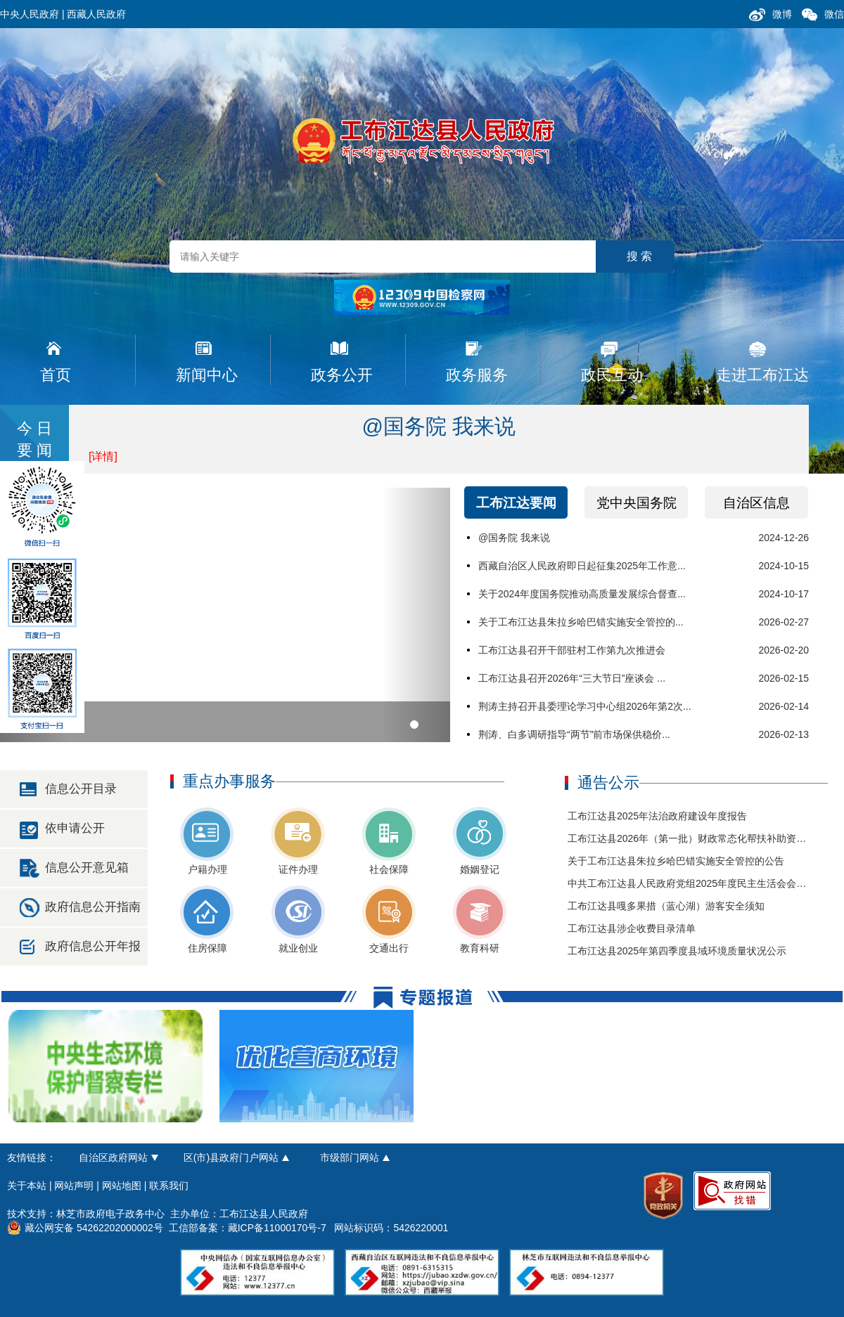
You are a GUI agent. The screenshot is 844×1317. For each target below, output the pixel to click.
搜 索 (639, 256)
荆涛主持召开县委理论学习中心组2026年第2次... (584, 706)
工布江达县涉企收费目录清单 (632, 928)
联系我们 (168, 1185)
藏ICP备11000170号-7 (277, 1227)
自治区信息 (756, 502)
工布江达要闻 (516, 502)
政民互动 (612, 375)
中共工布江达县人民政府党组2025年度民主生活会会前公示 (697, 883)
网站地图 (121, 1185)
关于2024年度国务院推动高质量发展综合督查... (582, 593)
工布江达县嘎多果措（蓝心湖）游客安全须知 (666, 905)
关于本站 (26, 1185)
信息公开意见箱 (87, 867)
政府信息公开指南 (93, 907)
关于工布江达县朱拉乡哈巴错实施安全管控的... (581, 622)
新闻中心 (207, 375)
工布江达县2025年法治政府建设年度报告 (657, 816)
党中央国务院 (636, 502)
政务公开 (342, 375)
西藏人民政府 (96, 14)
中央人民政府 (29, 14)
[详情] (103, 456)
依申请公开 (75, 828)
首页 (55, 375)
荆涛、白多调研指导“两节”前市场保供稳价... (574, 734)
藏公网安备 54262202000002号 (85, 1228)
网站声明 (74, 1185)
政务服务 (477, 375)
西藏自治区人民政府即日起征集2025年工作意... (582, 565)
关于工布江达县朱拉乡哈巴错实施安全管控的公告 (676, 861)
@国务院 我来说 (439, 426)
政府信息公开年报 (93, 946)
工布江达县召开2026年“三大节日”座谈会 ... (571, 678)
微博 (782, 14)
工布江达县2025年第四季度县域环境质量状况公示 (677, 950)
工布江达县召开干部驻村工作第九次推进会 (571, 650)
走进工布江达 (762, 375)
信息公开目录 (81, 789)
